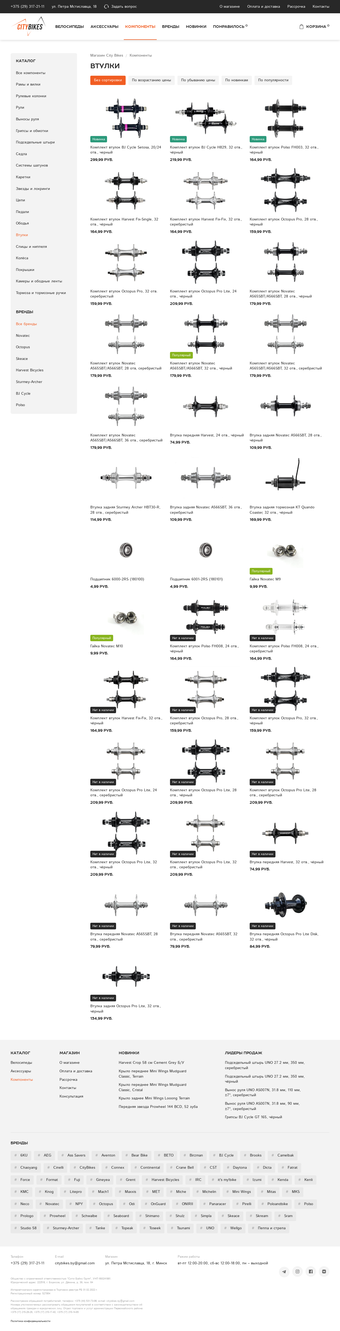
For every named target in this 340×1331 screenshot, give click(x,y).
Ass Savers (73, 1155)
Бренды (170, 26)
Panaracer (214, 1204)
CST (210, 1168)
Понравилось (230, 26)
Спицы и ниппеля (31, 247)
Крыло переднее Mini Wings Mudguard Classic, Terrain (152, 1073)
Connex (114, 1168)
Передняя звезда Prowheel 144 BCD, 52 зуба (158, 1107)
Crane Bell (182, 1168)
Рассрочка (296, 6)
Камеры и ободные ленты (39, 281)
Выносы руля (27, 119)
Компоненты (140, 26)
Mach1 (100, 1192)
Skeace (22, 359)
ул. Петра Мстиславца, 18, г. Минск (136, 1263)
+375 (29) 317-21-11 (27, 6)
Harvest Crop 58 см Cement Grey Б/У (151, 1063)
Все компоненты (30, 73)
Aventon (105, 1155)
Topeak (124, 1228)
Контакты (321, 6)
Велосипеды (69, 26)
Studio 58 (25, 1228)
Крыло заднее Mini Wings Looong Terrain (154, 1098)
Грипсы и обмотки (32, 131)
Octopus (23, 347)
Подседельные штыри (35, 142)
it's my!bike (224, 1180)
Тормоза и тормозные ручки (41, 293)
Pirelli (243, 1204)
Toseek (152, 1228)
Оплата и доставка (263, 6)
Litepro (73, 1192)
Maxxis (127, 1192)
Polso (20, 405)
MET (153, 1192)
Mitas (268, 1192)
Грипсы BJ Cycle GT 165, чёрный (253, 1117)
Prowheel (54, 1216)
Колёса (22, 258)
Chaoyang (25, 1168)
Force (22, 1180)
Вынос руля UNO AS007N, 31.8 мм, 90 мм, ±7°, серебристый (262, 1106)
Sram (285, 1216)
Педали (22, 212)
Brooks (252, 1155)
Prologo (23, 1216)
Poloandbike (274, 1204)
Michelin (206, 1192)
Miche (178, 1192)
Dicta (264, 1168)
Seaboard (118, 1216)
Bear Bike (136, 1155)
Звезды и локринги (33, 189)
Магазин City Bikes (107, 55)
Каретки (23, 177)
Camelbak (282, 1155)
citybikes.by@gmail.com (75, 1263)
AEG (44, 1155)
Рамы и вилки (28, 84)
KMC (21, 1192)
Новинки (196, 26)
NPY (76, 1204)
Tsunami (180, 1228)
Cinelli (55, 1168)
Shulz (177, 1216)
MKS (293, 1192)
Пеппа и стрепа (269, 1228)
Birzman (193, 1155)
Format (49, 1180)
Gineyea (100, 1180)
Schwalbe (86, 1216)
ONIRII (184, 1204)
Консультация (71, 1096)
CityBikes (84, 1168)
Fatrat (290, 1168)
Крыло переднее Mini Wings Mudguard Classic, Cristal (152, 1087)
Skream (259, 1216)
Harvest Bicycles (29, 370)
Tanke (97, 1228)
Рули (20, 107)
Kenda (279, 1180)
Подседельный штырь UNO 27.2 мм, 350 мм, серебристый (265, 1065)
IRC (195, 1180)
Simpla (203, 1216)
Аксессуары (104, 26)
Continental (147, 1168)
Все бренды (26, 324)
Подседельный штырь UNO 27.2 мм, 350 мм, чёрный (265, 1079)
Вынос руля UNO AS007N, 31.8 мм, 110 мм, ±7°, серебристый (263, 1092)
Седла (21, 154)
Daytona (237, 1168)
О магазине (230, 6)
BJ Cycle (23, 394)
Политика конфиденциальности (30, 1321)
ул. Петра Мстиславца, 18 (74, 6)
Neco (21, 1204)
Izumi (253, 1180)
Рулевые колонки (31, 96)
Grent (127, 1180)
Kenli (305, 1180)
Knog (46, 1192)
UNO (207, 1228)
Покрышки (25, 270)
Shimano (149, 1216)
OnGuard (155, 1204)
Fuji (74, 1180)
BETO (165, 1155)
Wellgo (233, 1228)
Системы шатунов (32, 165)
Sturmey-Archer (29, 382)
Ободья (22, 223)
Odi (129, 1204)
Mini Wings (238, 1192)
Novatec (23, 336)
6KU (21, 1155)
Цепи (20, 200)
